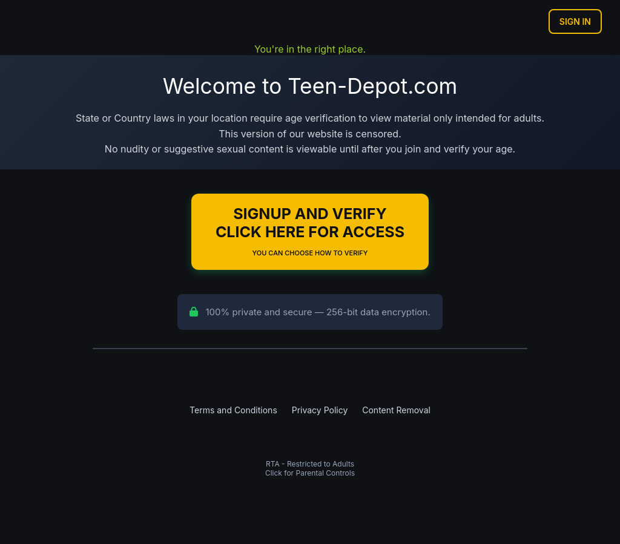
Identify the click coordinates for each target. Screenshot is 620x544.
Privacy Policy (320, 410)
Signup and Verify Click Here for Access (310, 231)
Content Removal (396, 410)
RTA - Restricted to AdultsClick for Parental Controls (310, 468)
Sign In (575, 21)
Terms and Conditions (233, 410)
